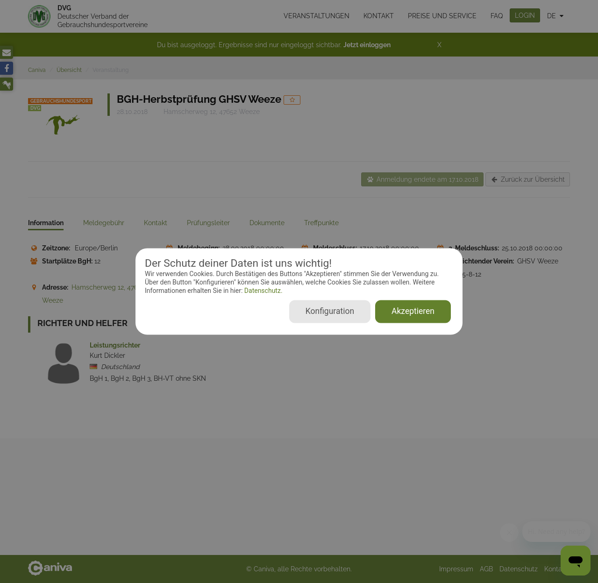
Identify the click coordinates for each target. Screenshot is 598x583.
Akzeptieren (413, 311)
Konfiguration (330, 311)
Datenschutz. (262, 290)
